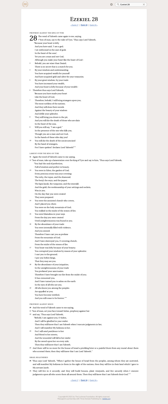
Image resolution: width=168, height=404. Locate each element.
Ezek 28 (84, 25)
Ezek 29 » (94, 25)
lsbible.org (106, 399)
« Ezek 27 (74, 25)
